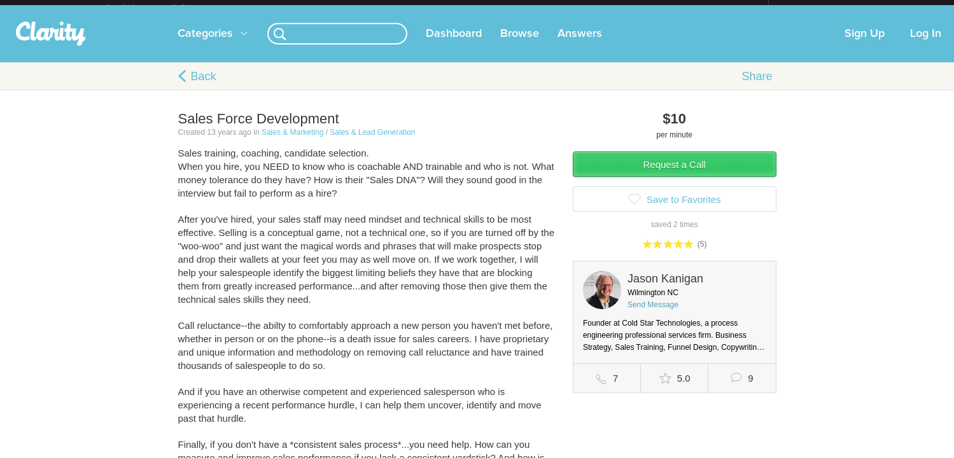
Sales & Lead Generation (372, 142)
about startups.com (813, 8)
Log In (925, 44)
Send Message (653, 314)
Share (756, 86)
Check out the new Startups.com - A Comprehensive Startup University (630, 8)
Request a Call (674, 174)
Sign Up (865, 44)
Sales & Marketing (292, 142)
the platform (158, 7)
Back (203, 86)
